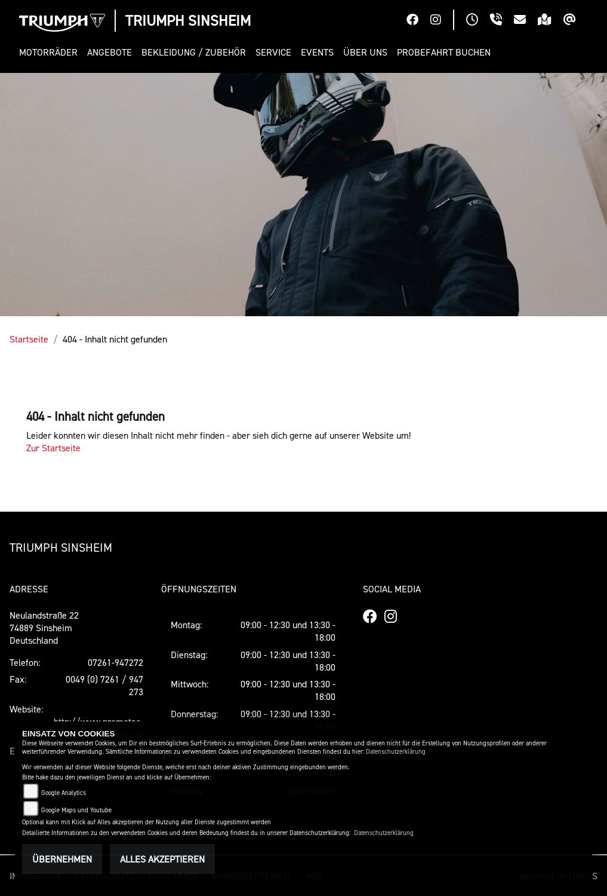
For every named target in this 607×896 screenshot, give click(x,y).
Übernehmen (62, 859)
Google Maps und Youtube (76, 810)
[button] (50, 52)
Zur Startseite (53, 448)
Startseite (29, 339)
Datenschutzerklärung (396, 752)
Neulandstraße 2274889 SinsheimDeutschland (44, 627)
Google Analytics (63, 793)
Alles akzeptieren (162, 859)
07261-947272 (115, 662)
